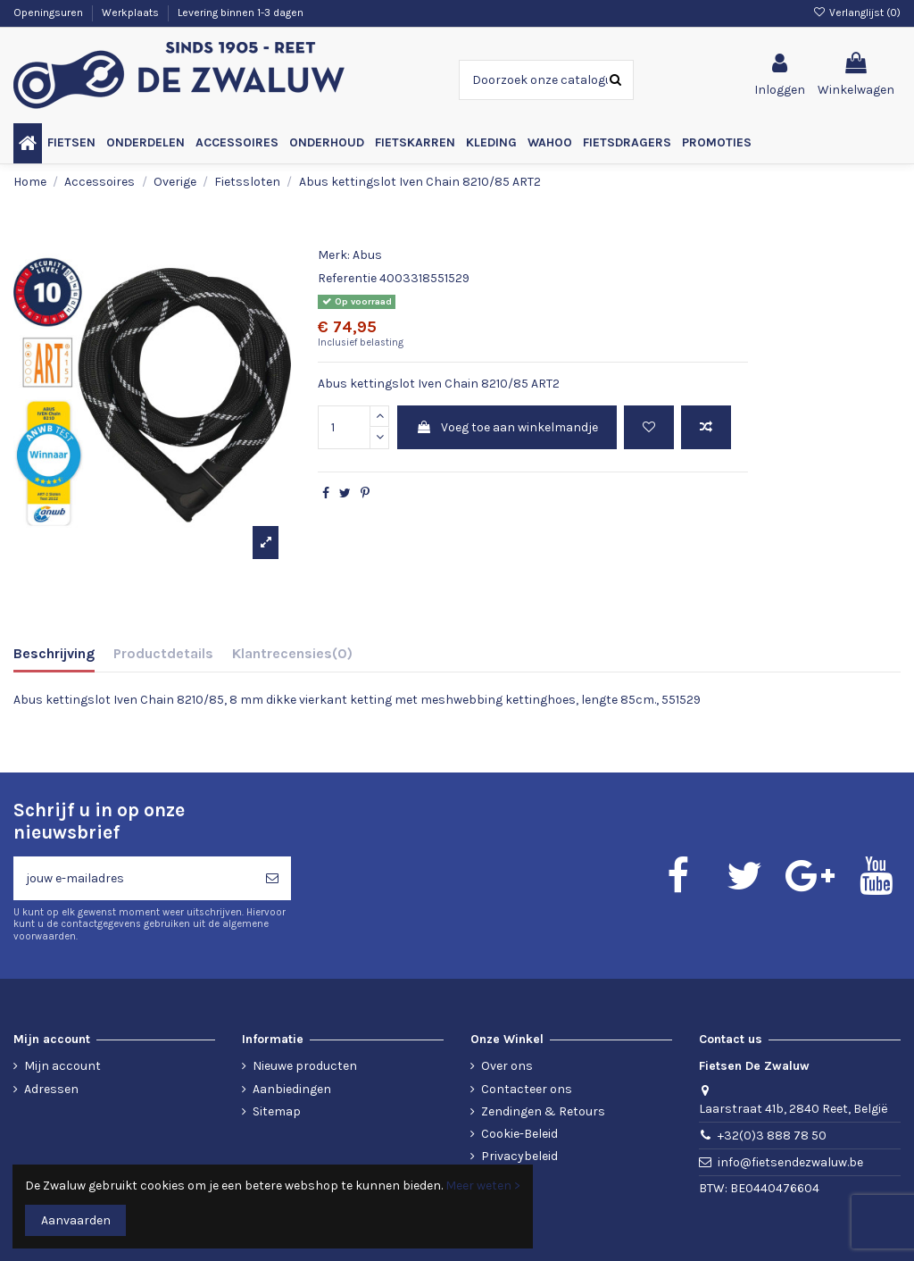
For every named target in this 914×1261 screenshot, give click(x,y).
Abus (367, 255)
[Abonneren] (272, 878)
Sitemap (277, 1111)
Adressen (51, 1089)
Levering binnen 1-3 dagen (240, 12)
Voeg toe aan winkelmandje (507, 427)
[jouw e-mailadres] (133, 878)
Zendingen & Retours (543, 1111)
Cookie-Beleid (519, 1133)
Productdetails (163, 653)
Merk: (334, 255)
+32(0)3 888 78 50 (772, 1135)
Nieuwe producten (305, 1065)
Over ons (507, 1065)
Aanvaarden (76, 1220)
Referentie (347, 278)
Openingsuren (49, 12)
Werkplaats (132, 12)
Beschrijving (54, 653)
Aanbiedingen (292, 1089)
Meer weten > (482, 1185)
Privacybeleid (519, 1156)
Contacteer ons (526, 1089)
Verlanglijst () (857, 12)
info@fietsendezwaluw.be (790, 1162)
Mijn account (62, 1065)
